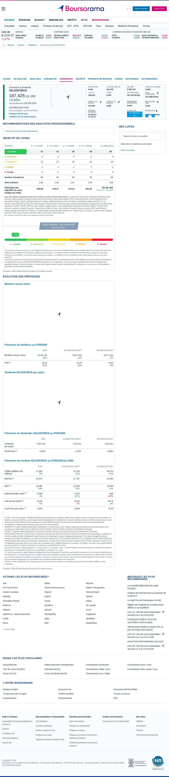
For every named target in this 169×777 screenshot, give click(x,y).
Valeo (47, 618)
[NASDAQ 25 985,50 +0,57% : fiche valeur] (34, 38)
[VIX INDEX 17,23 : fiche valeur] (97, 38)
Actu (84, 20)
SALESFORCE (18, 90)
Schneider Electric (11, 601)
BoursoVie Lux (135, 114)
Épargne (24, 20)
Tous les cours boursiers (14, 669)
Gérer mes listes (128, 150)
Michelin (6, 596)
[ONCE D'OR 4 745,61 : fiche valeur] (68, 38)
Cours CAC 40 (9, 673)
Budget (40, 20)
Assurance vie (64, 689)
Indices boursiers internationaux (59, 665)
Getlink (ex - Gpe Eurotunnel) (16, 614)
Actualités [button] (9, 26)
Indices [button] (35, 26)
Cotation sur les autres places (22, 117)
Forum (146, 26)
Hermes (89, 583)
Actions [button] (23, 26)
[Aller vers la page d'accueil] (85, 9)
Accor (88, 610)
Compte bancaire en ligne (14, 694)
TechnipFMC (50, 614)
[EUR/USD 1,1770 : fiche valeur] (97, 35)
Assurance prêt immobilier (125, 689)
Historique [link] (131, 79)
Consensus (66, 79)
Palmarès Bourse (52, 669)
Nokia (47, 583)
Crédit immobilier (66, 694)
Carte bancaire (9, 698)
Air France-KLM (10, 587)
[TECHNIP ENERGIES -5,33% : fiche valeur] (155, 38)
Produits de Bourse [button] (53, 26)
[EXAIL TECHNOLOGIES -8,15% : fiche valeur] (155, 35)
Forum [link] (118, 79)
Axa (4, 583)
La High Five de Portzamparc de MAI (144, 600)
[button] (3, 8)
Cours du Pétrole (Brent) (55, 673)
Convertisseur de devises (97, 665)
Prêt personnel (65, 698)
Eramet (47, 592)
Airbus (89, 601)
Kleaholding (91, 623)
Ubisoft (89, 596)
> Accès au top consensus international (21, 131)
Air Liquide (91, 605)
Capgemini (91, 614)
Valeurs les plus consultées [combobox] (135, 136)
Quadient (48, 605)
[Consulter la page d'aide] (130, 8)
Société (80, 79)
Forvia (47, 601)
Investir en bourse (122, 694)
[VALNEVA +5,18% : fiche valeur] (126, 38)
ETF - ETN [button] (73, 26)
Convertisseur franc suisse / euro (142, 669)
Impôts (72, 20)
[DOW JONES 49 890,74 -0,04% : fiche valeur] (34, 35)
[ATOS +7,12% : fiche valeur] (126, 35)
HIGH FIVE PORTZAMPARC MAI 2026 (145, 641)
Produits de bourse (100, 79)
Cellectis (7, 605)
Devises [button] (109, 26)
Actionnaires (149, 79)
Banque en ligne (10, 689)
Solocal (47, 610)
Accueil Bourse (10, 665)
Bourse (9, 20)
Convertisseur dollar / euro (98, 669)
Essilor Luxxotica (10, 592)
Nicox (5, 623)
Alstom (47, 596)
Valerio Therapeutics (95, 587)
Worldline (90, 618)
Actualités (20, 79)
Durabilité (50, 79)
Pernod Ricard (92, 592)
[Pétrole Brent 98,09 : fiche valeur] (68, 35)
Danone (6, 610)
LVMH (6, 618)
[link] (5, 729)
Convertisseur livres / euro (139, 665)
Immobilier (56, 20)
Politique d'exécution (18, 114)
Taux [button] (98, 26)
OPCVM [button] (87, 26)
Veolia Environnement (54, 587)
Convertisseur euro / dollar (98, 673)
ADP (46, 623)
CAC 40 (5, 32)
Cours (7, 79)
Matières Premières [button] (128, 26)
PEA (116, 698)
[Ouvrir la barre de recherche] (127, 8)
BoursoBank (100, 20)
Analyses (35, 79)
